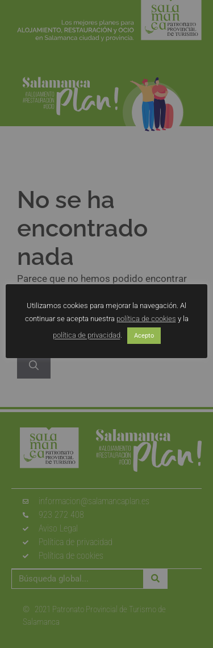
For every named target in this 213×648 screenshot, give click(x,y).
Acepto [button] (144, 335)
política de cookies (146, 318)
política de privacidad (86, 335)
